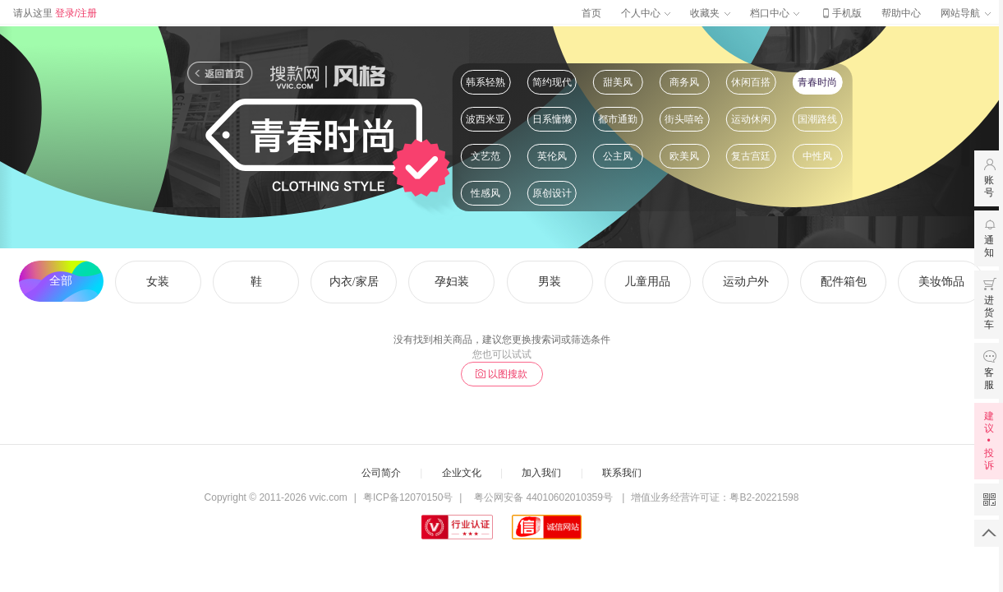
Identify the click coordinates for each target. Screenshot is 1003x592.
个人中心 (645, 13)
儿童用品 (647, 281)
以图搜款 (501, 374)
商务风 (684, 82)
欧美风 (684, 156)
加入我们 (541, 473)
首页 (591, 13)
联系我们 (622, 473)
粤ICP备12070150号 (408, 497)
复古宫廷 (751, 156)
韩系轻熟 (485, 82)
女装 (157, 281)
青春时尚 (817, 82)
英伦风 (552, 156)
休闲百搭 (751, 82)
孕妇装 (452, 281)
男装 (549, 281)
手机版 (840, 13)
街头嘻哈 (684, 119)
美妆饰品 (941, 281)
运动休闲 (751, 119)
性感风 (485, 193)
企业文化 (461, 473)
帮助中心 (901, 13)
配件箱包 (844, 281)
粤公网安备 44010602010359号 (543, 497)
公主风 (618, 156)
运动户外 (746, 281)
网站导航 (965, 13)
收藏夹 (709, 13)
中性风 (817, 156)
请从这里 (55, 13)
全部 (60, 281)
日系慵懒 (552, 119)
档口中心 (774, 13)
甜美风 (618, 82)
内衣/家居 (354, 281)
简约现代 (552, 82)
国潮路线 (817, 119)
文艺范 (485, 156)
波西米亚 (485, 119)
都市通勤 (617, 119)
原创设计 (552, 193)
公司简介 (381, 473)
